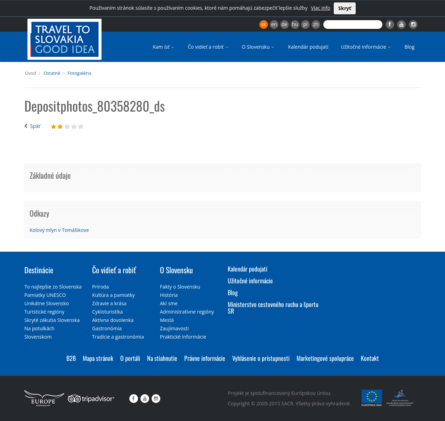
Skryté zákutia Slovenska (52, 320)
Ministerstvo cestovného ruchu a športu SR (273, 308)
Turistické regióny (44, 311)
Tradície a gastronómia (118, 336)
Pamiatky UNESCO (45, 295)
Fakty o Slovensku (180, 286)
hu (295, 24)
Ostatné (51, 73)
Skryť (344, 8)
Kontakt (370, 358)
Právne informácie (204, 358)
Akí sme (169, 303)
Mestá (167, 320)
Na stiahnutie (162, 358)
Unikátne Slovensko (46, 303)
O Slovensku (259, 46)
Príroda (100, 286)
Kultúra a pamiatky (113, 295)
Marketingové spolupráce (325, 358)
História (169, 295)
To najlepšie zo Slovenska (53, 286)
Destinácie (38, 269)
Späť (35, 126)
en (274, 24)
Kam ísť (164, 46)
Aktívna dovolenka (113, 320)
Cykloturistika (107, 311)
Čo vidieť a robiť (208, 46)
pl (305, 24)
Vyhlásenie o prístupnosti (261, 358)
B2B (71, 358)
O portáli (130, 358)
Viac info (320, 8)
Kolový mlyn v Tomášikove (59, 230)
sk (263, 24)
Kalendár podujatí (308, 46)
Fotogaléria (79, 73)
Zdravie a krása (109, 303)
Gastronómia (107, 328)
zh (315, 24)
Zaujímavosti (174, 328)
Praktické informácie (183, 336)
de (284, 24)
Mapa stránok (98, 358)
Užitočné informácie (366, 46)
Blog (409, 46)
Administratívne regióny (187, 311)
